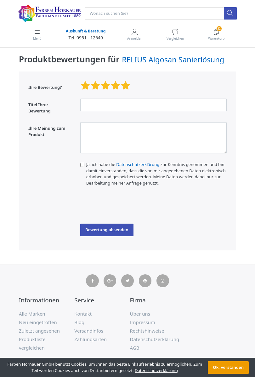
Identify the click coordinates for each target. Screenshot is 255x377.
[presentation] (128, 207)
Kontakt (83, 314)
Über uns (140, 314)
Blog (79, 322)
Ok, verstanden (228, 367)
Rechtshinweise (147, 331)
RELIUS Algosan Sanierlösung (173, 60)
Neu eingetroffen (38, 322)
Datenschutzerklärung (137, 165)
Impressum (142, 322)
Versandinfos (88, 331)
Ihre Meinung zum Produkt (46, 132)
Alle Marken (32, 314)
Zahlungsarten (90, 339)
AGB (134, 348)
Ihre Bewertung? (45, 87)
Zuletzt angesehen (39, 331)
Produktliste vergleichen (32, 343)
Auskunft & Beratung (85, 31)
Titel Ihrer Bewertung (39, 108)
